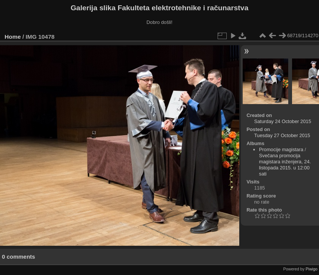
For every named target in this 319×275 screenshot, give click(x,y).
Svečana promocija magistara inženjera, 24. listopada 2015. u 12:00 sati (285, 165)
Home (13, 36)
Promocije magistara (281, 149)
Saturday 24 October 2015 (282, 121)
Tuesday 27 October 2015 (282, 135)
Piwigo (311, 269)
